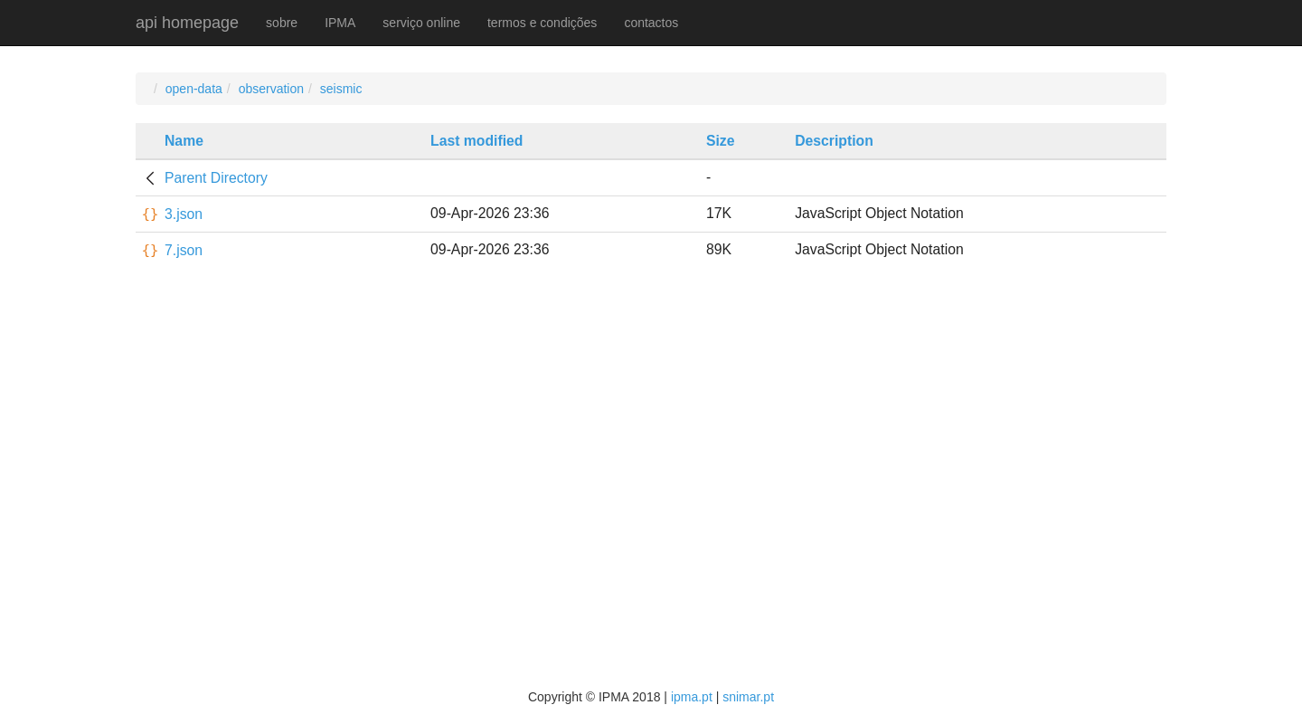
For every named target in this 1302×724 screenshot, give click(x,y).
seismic (341, 88)
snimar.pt (748, 697)
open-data (193, 88)
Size (720, 140)
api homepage (187, 23)
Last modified (476, 140)
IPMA (340, 22)
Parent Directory (216, 178)
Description (834, 140)
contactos (651, 22)
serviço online (421, 22)
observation (271, 88)
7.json (184, 250)
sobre (281, 22)
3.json (184, 214)
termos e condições (542, 22)
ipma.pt (691, 697)
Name (184, 140)
